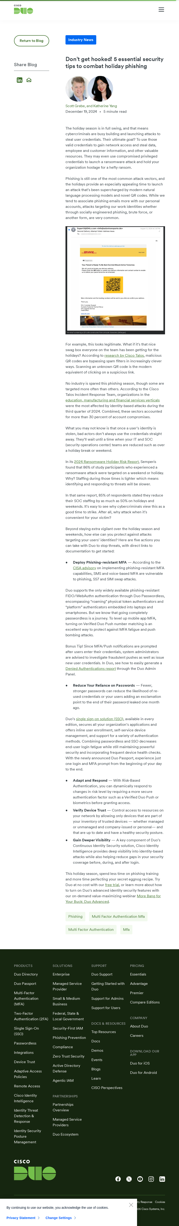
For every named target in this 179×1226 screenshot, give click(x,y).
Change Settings (58, 1222)
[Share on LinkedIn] (20, 80)
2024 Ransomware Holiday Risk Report (106, 461)
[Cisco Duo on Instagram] (151, 1179)
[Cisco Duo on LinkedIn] (162, 1179)
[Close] (131, 1209)
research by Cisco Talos (124, 355)
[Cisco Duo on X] (129, 1179)
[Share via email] (29, 80)
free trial (112, 885)
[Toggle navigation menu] (161, 9)
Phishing (75, 916)
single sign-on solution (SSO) (99, 719)
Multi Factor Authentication (91, 929)
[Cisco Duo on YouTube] (140, 1179)
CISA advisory (84, 568)
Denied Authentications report (90, 668)
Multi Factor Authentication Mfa (118, 916)
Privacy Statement (21, 1222)
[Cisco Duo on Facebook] (118, 1179)
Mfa (126, 929)
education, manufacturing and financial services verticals (112, 400)
